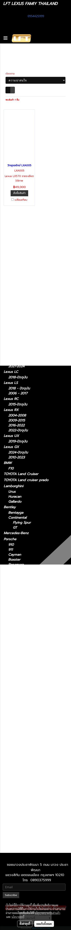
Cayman (14, 554)
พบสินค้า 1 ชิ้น (12, 99)
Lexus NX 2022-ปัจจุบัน (30, 772)
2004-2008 (17, 415)
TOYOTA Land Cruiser (21, 474)
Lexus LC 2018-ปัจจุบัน (30, 728)
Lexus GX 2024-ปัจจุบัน (31, 827)
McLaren (10, 601)
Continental (17, 517)
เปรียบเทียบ (21, 200)
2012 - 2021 (17, 329)
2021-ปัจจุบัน (17, 292)
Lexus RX (11, 409)
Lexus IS (10, 286)
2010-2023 (16, 457)
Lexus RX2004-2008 (29, 792)
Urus (12, 491)
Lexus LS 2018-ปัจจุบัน (30, 743)
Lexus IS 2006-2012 (28, 698)
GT (15, 527)
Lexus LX (15, 748)
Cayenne (15, 574)
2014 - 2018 (17, 318)
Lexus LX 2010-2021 (29, 752)
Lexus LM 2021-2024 (29, 713)
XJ (10, 590)
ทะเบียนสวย (12, 239)
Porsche (10, 539)
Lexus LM (11, 355)
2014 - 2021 (17, 345)
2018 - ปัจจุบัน (19, 313)
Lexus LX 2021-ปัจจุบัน (30, 757)
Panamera (16, 564)
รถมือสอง (11, 643)
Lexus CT (11, 275)
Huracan (14, 496)
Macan (13, 569)
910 (11, 544)
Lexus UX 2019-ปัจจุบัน (30, 817)
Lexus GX (11, 446)
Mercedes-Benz (16, 533)
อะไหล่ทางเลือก (14, 269)
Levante (14, 627)
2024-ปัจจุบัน (18, 361)
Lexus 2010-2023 (26, 832)
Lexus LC (11, 371)
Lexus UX (11, 435)
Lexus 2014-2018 (26, 668)
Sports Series (18, 611)
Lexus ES (11, 307)
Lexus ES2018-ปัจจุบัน (29, 663)
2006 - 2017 (17, 393)
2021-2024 (16, 366)
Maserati (10, 617)
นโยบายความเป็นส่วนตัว (47, 913)
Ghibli (12, 637)
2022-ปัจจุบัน (18, 350)
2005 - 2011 (17, 334)
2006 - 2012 (17, 302)
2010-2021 (16, 848)
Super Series (18, 606)
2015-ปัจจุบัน (17, 404)
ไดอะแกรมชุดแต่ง (16, 251)
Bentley (10, 507)
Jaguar (9, 585)
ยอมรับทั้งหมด (44, 923)
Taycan (13, 579)
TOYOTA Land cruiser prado (26, 480)
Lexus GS (11, 323)
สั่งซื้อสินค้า (19, 193)
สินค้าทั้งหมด (13, 245)
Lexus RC (11, 398)
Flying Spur (22, 522)
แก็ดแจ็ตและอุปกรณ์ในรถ (21, 263)
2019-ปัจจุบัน (17, 441)
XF (10, 595)
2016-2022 (16, 425)
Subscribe (11, 895)
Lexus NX (11, 339)
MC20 (12, 622)
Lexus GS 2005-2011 (29, 678)
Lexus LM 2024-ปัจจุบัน (31, 718)
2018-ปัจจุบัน (17, 377)
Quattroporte (18, 632)
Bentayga (15, 512)
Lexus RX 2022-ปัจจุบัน (30, 807)
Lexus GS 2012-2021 (28, 683)
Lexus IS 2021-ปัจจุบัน (29, 693)
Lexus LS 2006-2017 (29, 738)
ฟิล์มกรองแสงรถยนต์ (19, 257)
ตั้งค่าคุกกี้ (25, 923)
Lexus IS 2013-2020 (28, 703)
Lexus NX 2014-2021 (29, 767)
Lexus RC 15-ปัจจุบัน (28, 782)
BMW (8, 462)
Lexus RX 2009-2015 (29, 797)
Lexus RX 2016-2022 (29, 802)
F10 (11, 468)
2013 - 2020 (17, 297)
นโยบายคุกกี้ (18, 916)
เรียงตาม (11, 73)
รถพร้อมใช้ (11, 233)
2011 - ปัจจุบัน (18, 281)
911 (10, 549)
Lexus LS (11, 382)
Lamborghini (13, 486)
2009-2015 (16, 420)
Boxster (14, 559)
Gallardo (14, 501)
